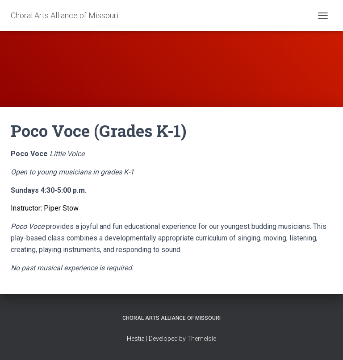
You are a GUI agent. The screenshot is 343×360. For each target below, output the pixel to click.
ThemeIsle (201, 338)
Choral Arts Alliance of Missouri (171, 318)
